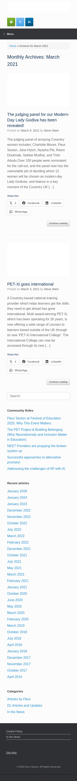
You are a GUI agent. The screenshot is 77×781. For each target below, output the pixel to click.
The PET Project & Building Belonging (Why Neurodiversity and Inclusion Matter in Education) (37, 434)
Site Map (11, 752)
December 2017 (19, 657)
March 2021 (16, 574)
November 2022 (19, 517)
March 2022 (16, 536)
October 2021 (17, 555)
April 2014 (14, 677)
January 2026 (17, 491)
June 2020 (15, 600)
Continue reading (58, 223)
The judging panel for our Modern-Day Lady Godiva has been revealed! (38, 120)
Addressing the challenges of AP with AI (36, 468)
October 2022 (17, 523)
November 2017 (19, 664)
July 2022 (14, 529)
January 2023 (17, 504)
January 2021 (17, 587)
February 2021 (18, 581)
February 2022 (18, 542)
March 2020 (16, 613)
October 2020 (17, 593)
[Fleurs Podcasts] (11, 22)
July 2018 (14, 638)
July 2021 (14, 561)
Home (12, 45)
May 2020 (14, 606)
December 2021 (19, 549)
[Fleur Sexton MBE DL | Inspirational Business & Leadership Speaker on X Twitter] (20, 22)
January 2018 (17, 651)
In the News (15, 712)
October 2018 (17, 632)
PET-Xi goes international (30, 284)
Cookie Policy (14, 731)
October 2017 (17, 670)
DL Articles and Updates (24, 705)
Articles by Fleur (19, 699)
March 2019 (16, 625)
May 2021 (14, 568)
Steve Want (51, 130)
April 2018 (14, 645)
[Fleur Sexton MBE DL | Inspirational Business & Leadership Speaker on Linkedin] (29, 22)
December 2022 (19, 510)
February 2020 (18, 619)
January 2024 (17, 497)
